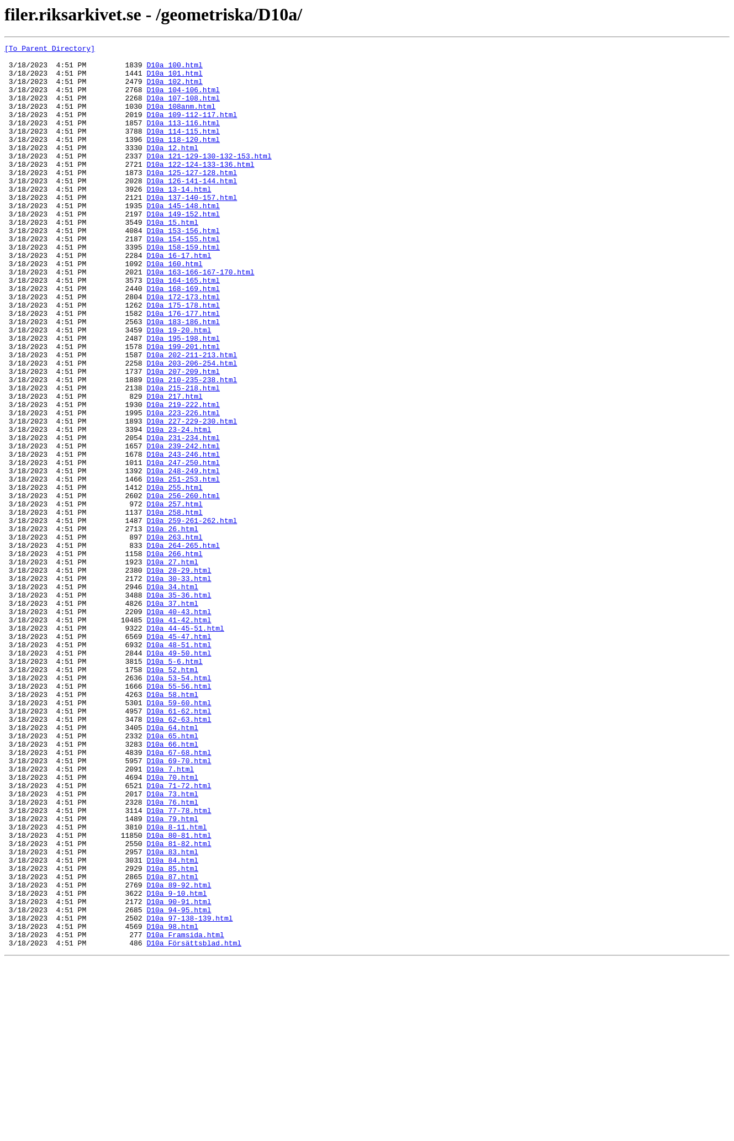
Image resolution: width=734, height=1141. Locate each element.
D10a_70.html (172, 924)
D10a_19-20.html (178, 388)
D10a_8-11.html (176, 984)
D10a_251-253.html (183, 567)
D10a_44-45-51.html (185, 746)
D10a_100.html (174, 70)
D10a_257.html (174, 596)
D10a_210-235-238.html (191, 447)
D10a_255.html (174, 577)
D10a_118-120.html (183, 159)
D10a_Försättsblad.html (193, 1123)
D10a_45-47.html (178, 755)
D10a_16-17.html (178, 298)
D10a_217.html (174, 467)
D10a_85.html (172, 1034)
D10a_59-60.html (178, 835)
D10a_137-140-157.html (191, 229)
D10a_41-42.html (178, 736)
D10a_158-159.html (183, 288)
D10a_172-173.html (183, 348)
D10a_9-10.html (176, 1064)
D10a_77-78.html (178, 964)
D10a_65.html (172, 875)
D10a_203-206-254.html (191, 427)
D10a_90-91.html (178, 1074)
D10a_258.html (174, 606)
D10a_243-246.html (183, 537)
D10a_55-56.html (178, 815)
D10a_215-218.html (183, 457)
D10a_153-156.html (183, 268)
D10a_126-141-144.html (191, 209)
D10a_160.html (174, 308)
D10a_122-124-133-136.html (200, 189)
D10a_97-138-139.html (189, 1093)
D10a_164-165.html (183, 328)
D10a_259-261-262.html (191, 616)
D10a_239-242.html (183, 527)
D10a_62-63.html (178, 855)
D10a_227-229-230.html (191, 497)
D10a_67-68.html (178, 895)
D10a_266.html (174, 656)
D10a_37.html (172, 716)
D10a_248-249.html (183, 557)
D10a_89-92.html (178, 1054)
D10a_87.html (172, 1044)
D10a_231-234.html (183, 517)
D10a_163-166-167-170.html (200, 318)
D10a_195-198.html (183, 398)
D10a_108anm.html (180, 119)
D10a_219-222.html (183, 477)
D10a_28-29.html (178, 676)
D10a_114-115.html (183, 149)
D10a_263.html (174, 636)
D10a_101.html (174, 79)
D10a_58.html (172, 825)
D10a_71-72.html (178, 934)
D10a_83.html (172, 1014)
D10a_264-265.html (183, 646)
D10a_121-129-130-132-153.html (208, 179)
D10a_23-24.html (178, 507)
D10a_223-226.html (183, 487)
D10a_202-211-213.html (191, 417)
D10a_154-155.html (183, 278)
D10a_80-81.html (178, 994)
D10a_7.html (170, 915)
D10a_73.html (172, 944)
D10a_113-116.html (183, 139)
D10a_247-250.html (183, 547)
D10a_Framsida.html (185, 1113)
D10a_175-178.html (183, 358)
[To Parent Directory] (49, 50)
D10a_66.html (172, 885)
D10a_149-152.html (183, 248)
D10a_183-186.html (183, 378)
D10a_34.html (172, 696)
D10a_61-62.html (178, 845)
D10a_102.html (174, 89)
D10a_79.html (172, 974)
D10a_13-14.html (178, 219)
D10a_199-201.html (183, 408)
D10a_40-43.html (178, 726)
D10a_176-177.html (183, 368)
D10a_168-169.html (183, 338)
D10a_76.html (172, 954)
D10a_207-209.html (183, 437)
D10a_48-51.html (178, 765)
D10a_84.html (172, 1024)
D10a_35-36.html (178, 706)
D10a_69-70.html (178, 905)
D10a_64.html (172, 865)
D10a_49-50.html (178, 775)
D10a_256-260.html (183, 586)
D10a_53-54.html (178, 805)
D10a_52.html (172, 795)
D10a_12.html (172, 169)
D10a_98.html (172, 1103)
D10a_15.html (172, 258)
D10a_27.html (172, 666)
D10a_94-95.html (178, 1084)
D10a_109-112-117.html (191, 129)
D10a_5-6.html (174, 785)
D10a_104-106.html (183, 99)
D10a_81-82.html (178, 1004)
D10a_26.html (172, 626)
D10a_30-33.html (178, 686)
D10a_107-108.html (183, 109)
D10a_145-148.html (183, 239)
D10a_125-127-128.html (191, 199)
